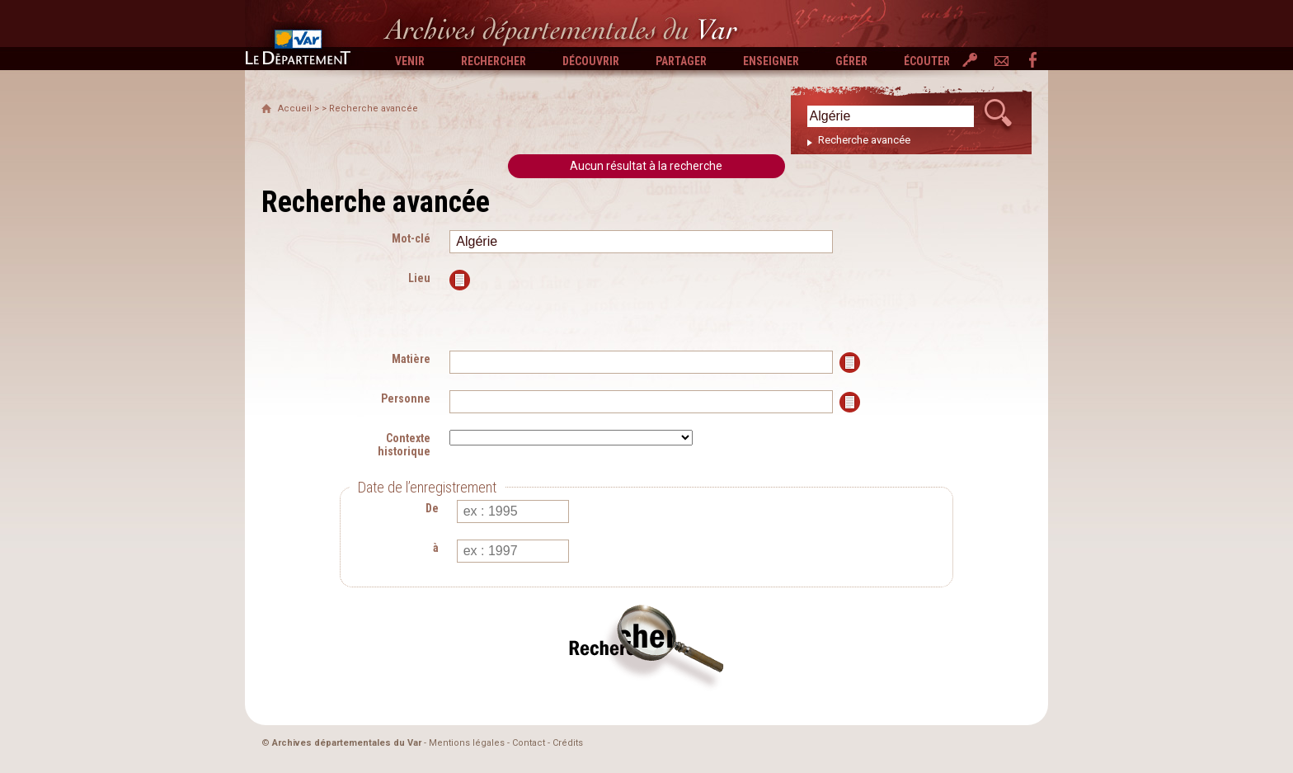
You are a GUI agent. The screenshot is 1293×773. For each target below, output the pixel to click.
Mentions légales (467, 743)
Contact (528, 743)
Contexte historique (404, 444)
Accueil (295, 108)
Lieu (419, 278)
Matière (411, 358)
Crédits (567, 743)
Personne (405, 398)
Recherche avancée (864, 140)
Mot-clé (411, 238)
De (432, 508)
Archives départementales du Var (346, 743)
